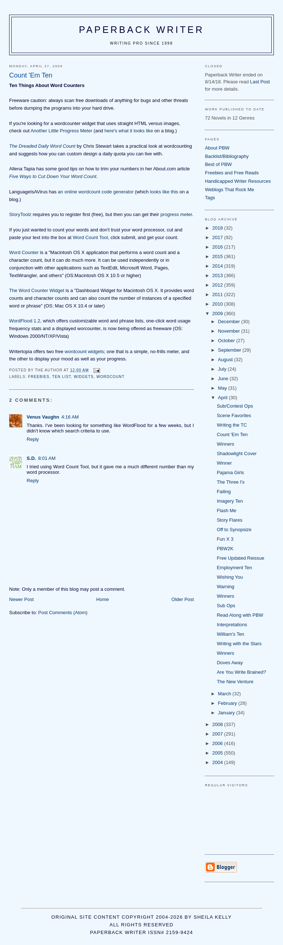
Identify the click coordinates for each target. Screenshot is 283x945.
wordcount (110, 377)
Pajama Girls (230, 472)
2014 (218, 266)
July (223, 369)
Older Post (183, 599)
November (229, 331)
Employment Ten (234, 567)
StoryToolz (20, 214)
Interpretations (232, 624)
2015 (218, 256)
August (226, 359)
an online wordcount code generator (95, 191)
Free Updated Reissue (240, 558)
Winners (225, 444)
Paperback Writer (141, 29)
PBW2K (225, 548)
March (225, 693)
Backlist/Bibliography (227, 156)
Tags (210, 197)
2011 (218, 294)
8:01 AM (47, 458)
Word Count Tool (90, 237)
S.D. (31, 458)
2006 (218, 743)
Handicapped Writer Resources (238, 181)
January (227, 712)
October (227, 340)
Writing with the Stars (239, 643)
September (230, 350)
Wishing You (230, 577)
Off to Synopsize (234, 529)
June (224, 378)
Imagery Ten (230, 501)
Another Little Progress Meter (61, 130)
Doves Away (230, 662)
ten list (61, 377)
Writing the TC (232, 425)
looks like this (164, 191)
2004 (218, 762)
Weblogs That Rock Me (229, 189)
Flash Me (226, 510)
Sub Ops (226, 605)
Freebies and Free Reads (232, 172)
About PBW (217, 148)
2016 (218, 247)
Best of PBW (218, 164)
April (223, 397)
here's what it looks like (128, 130)
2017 (218, 237)
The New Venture (235, 681)
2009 (218, 313)
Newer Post (21, 599)
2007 (218, 734)
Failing (224, 491)
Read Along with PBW (240, 615)
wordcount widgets (84, 351)
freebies (38, 377)
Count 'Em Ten (232, 434)
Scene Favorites (234, 415)
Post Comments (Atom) (63, 612)
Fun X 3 (225, 539)
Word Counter (24, 252)
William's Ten (230, 634)
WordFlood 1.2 (24, 321)
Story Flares (229, 520)
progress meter (176, 214)
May (223, 388)
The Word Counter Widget (36, 290)
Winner (224, 463)
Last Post (260, 81)
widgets (83, 377)
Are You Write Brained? (241, 672)
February (228, 703)
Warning (225, 586)
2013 (218, 275)
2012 (218, 285)
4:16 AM (70, 417)
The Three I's (231, 482)
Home (102, 599)
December (229, 321)
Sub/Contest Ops (235, 406)
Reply (33, 439)
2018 (218, 228)
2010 (218, 304)
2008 (218, 724)
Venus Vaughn (43, 417)
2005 (218, 753)
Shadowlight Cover (237, 453)
